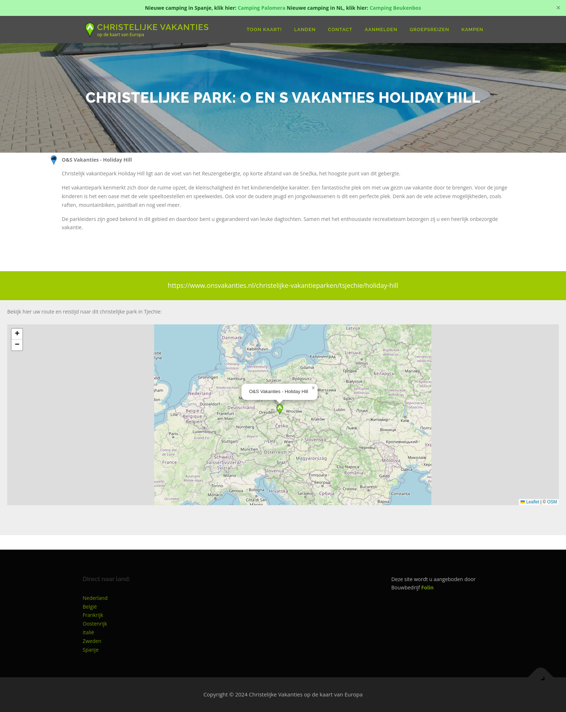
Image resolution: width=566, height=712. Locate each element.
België (90, 606)
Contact (340, 29)
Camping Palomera (262, 7)
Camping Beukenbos (395, 7)
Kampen (472, 29)
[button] (280, 409)
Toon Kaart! (264, 29)
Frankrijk (93, 614)
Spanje (91, 649)
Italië (88, 632)
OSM (552, 501)
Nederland (95, 597)
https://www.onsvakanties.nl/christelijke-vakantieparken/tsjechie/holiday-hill (283, 285)
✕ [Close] (558, 8)
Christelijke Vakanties (153, 26)
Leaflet (530, 501)
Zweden (92, 641)
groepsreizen (429, 29)
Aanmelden (381, 29)
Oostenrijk (95, 623)
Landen (304, 29)
